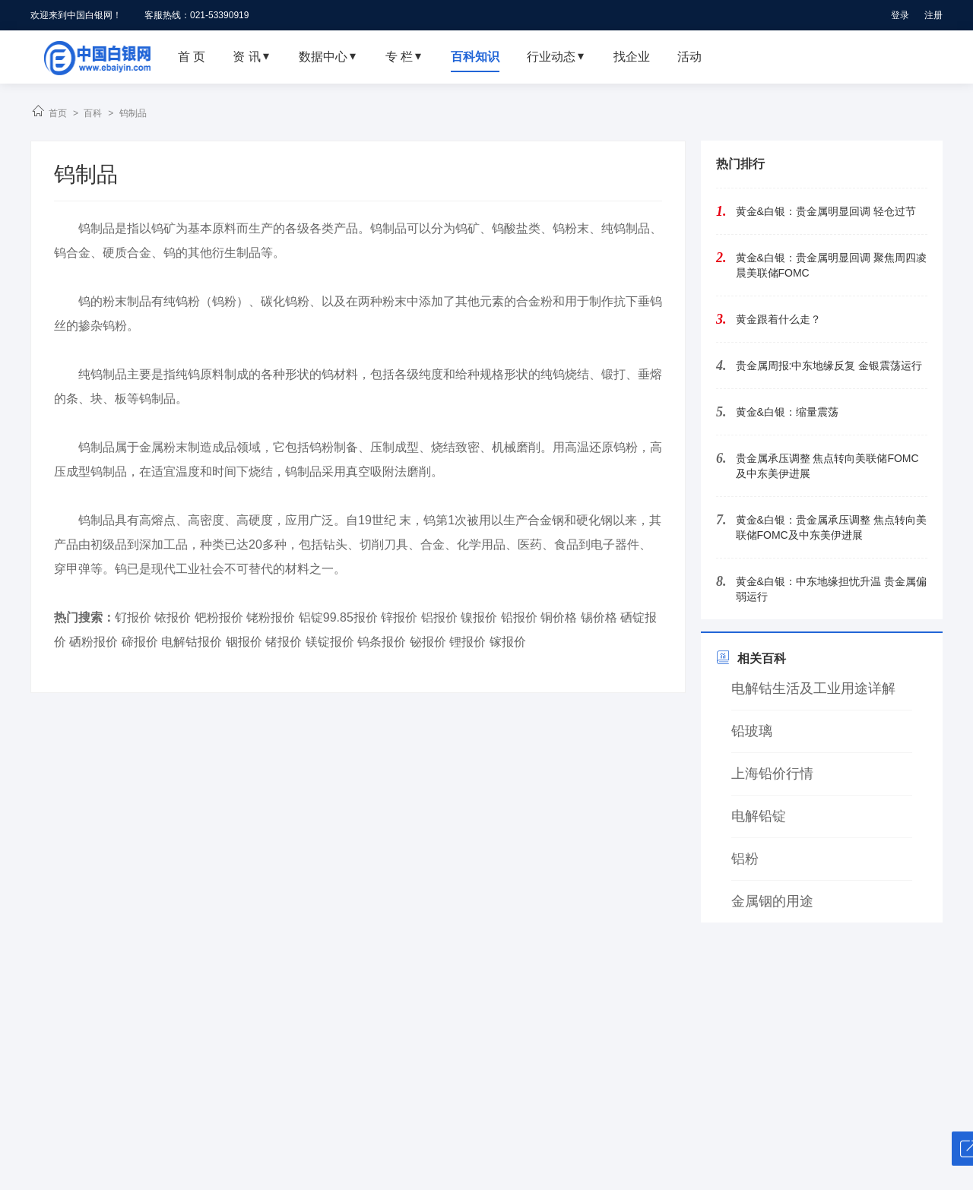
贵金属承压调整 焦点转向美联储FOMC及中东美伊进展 (827, 465)
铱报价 (172, 617)
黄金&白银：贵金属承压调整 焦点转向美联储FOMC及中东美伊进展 (831, 527)
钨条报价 (381, 641)
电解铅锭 (758, 816)
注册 (933, 15)
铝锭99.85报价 (338, 617)
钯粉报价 (219, 617)
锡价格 (599, 617)
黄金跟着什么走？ (778, 319)
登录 (900, 15)
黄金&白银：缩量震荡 (787, 412)
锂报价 (467, 641)
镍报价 (479, 617)
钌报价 (133, 617)
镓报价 (508, 641)
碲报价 (140, 641)
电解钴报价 (191, 641)
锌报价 (399, 617)
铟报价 (244, 641)
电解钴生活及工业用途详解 (813, 688)
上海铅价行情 (772, 773)
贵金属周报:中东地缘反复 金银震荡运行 (829, 365)
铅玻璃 (751, 731)
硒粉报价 (93, 641)
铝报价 (439, 617)
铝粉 (745, 858)
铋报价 (428, 641)
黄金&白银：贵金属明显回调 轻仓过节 (826, 211)
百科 (93, 113)
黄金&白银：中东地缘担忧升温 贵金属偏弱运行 (831, 589)
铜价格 (558, 617)
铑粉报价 (270, 617)
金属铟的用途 (772, 901)
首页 (58, 113)
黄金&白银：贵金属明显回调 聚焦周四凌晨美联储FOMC (831, 265)
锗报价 (283, 641)
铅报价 (519, 617)
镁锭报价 (330, 641)
